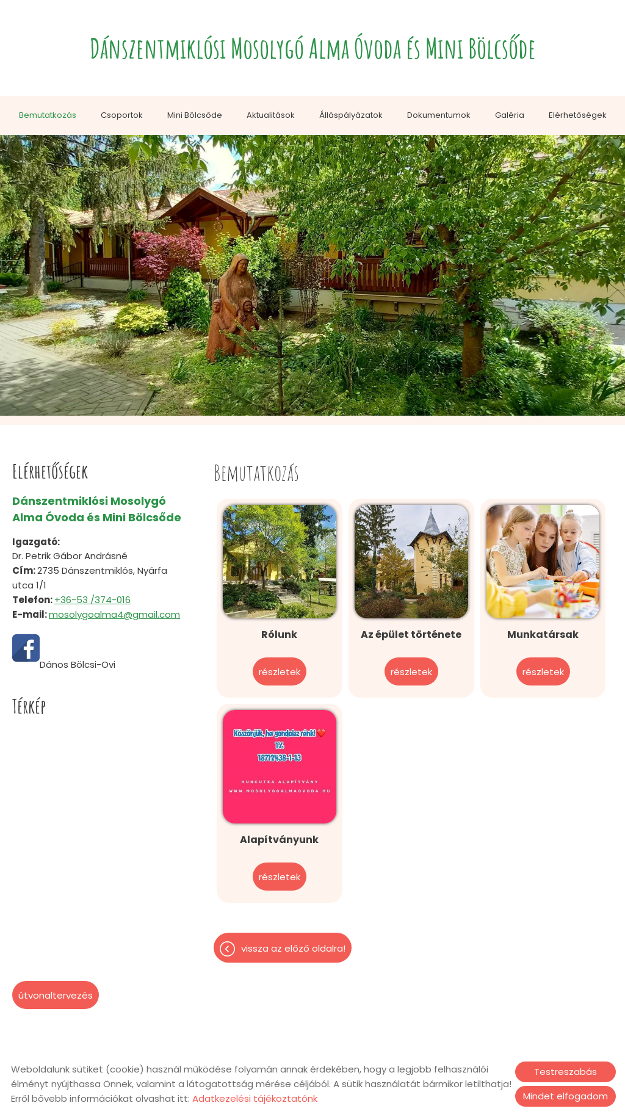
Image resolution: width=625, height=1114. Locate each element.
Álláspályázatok (351, 115)
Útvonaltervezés (55, 995)
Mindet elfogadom (565, 1096)
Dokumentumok (439, 115)
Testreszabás (565, 1071)
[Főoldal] (313, 51)
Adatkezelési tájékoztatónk (254, 1098)
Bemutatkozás (47, 115)
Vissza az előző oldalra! (293, 948)
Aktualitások (271, 115)
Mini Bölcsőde (194, 115)
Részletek (279, 671)
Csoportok (122, 115)
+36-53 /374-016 (92, 599)
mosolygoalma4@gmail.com (114, 614)
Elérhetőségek (578, 115)
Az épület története (411, 635)
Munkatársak (543, 635)
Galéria (509, 115)
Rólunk (279, 635)
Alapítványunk (279, 840)
